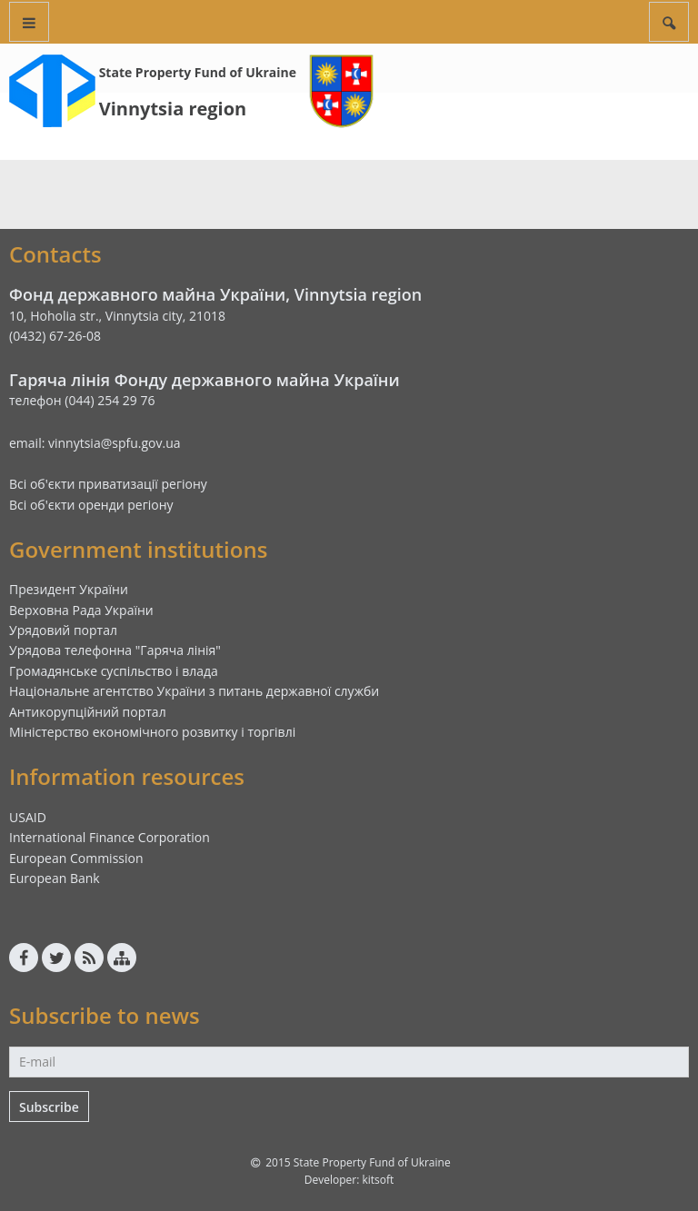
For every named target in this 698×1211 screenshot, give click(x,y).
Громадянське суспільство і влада (113, 671)
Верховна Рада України (81, 610)
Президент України (68, 589)
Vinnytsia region (173, 108)
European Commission (76, 858)
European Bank (54, 878)
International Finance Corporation (109, 837)
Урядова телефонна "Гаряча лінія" (115, 650)
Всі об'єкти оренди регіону (91, 504)
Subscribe (49, 1107)
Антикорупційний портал (87, 711)
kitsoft (378, 1179)
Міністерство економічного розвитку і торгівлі (152, 731)
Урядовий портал (63, 630)
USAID (27, 817)
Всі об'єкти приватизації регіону (108, 483)
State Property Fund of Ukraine (197, 72)
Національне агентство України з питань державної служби (194, 691)
